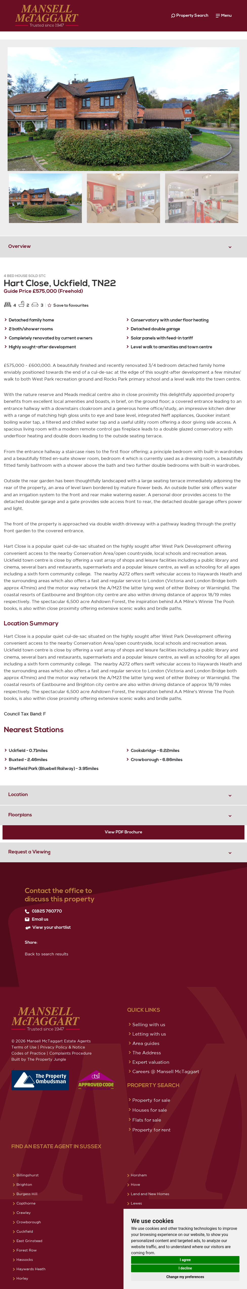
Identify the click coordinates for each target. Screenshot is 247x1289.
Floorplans (20, 815)
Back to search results (46, 954)
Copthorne (25, 1203)
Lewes (136, 1203)
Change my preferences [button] (185, 1277)
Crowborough (28, 1222)
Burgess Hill (26, 1194)
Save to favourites (68, 305)
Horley (22, 1278)
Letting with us (149, 1033)
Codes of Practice (28, 1053)
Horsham (139, 1175)
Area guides (145, 1043)
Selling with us (148, 1024)
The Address (146, 1052)
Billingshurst (27, 1175)
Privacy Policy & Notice (62, 1047)
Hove (135, 1184)
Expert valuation (150, 1061)
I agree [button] (185, 1260)
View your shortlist (48, 927)
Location (18, 795)
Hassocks (24, 1260)
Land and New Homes (150, 1194)
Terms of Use (23, 1047)
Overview (19, 246)
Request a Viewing (29, 852)
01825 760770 (43, 911)
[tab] (123, 246)
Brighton (24, 1184)
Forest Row (26, 1250)
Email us (36, 919)
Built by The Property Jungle (38, 1059)
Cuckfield (24, 1231)
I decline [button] (185, 1268)
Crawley (23, 1213)
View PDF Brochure (123, 832)
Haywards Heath (31, 1269)
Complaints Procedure (70, 1053)
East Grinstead (29, 1241)
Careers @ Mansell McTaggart (165, 1071)
